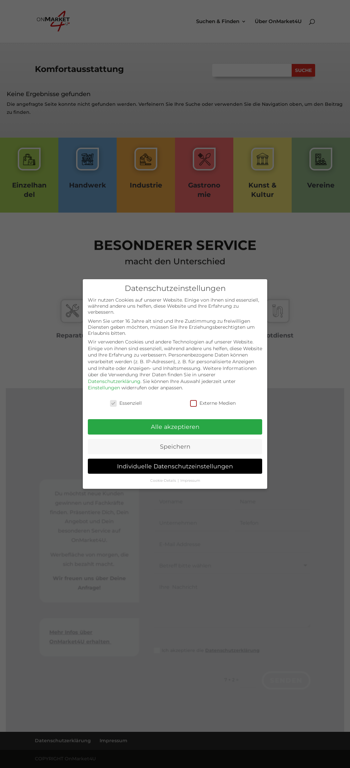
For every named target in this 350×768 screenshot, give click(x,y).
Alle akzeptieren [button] (175, 424)
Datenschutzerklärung (114, 378)
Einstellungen (104, 385)
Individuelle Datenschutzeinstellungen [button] (175, 463)
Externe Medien (213, 400)
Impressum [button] (190, 477)
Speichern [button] (175, 443)
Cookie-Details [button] (163, 477)
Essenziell (126, 400)
